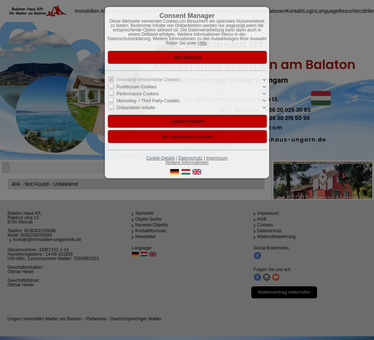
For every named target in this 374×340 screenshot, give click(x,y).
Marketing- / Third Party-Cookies (148, 100)
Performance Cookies (138, 93)
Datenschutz (190, 158)
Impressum (217, 158)
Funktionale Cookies (137, 86)
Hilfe (202, 43)
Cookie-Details (160, 158)
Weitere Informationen (187, 162)
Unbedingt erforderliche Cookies (148, 79)
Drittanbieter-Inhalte (136, 107)
